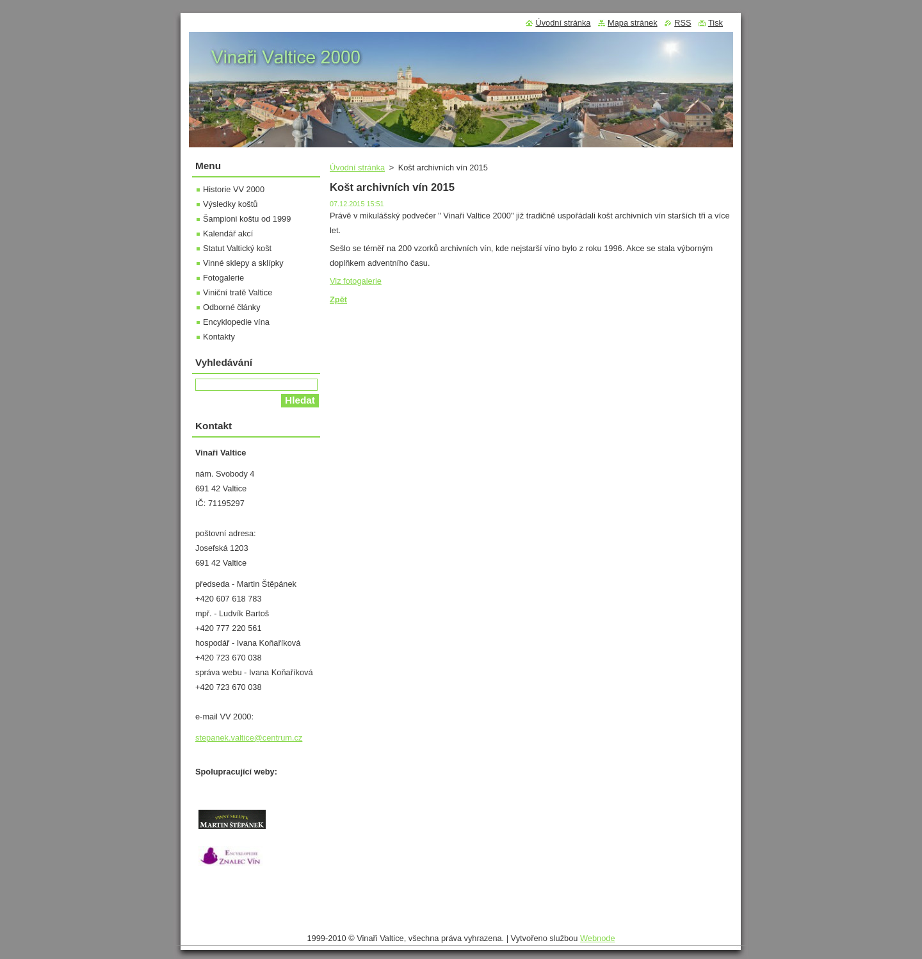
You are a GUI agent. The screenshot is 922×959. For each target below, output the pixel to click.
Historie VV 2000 (233, 189)
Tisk (715, 23)
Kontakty (219, 336)
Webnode (597, 938)
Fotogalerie (223, 278)
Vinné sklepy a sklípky (243, 263)
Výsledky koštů (230, 204)
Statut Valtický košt (237, 248)
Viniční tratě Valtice (237, 292)
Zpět (338, 299)
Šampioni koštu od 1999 (247, 219)
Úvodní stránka (357, 167)
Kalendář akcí (228, 233)
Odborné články (232, 307)
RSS (682, 23)
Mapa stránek (633, 23)
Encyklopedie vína (236, 322)
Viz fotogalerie (356, 281)
